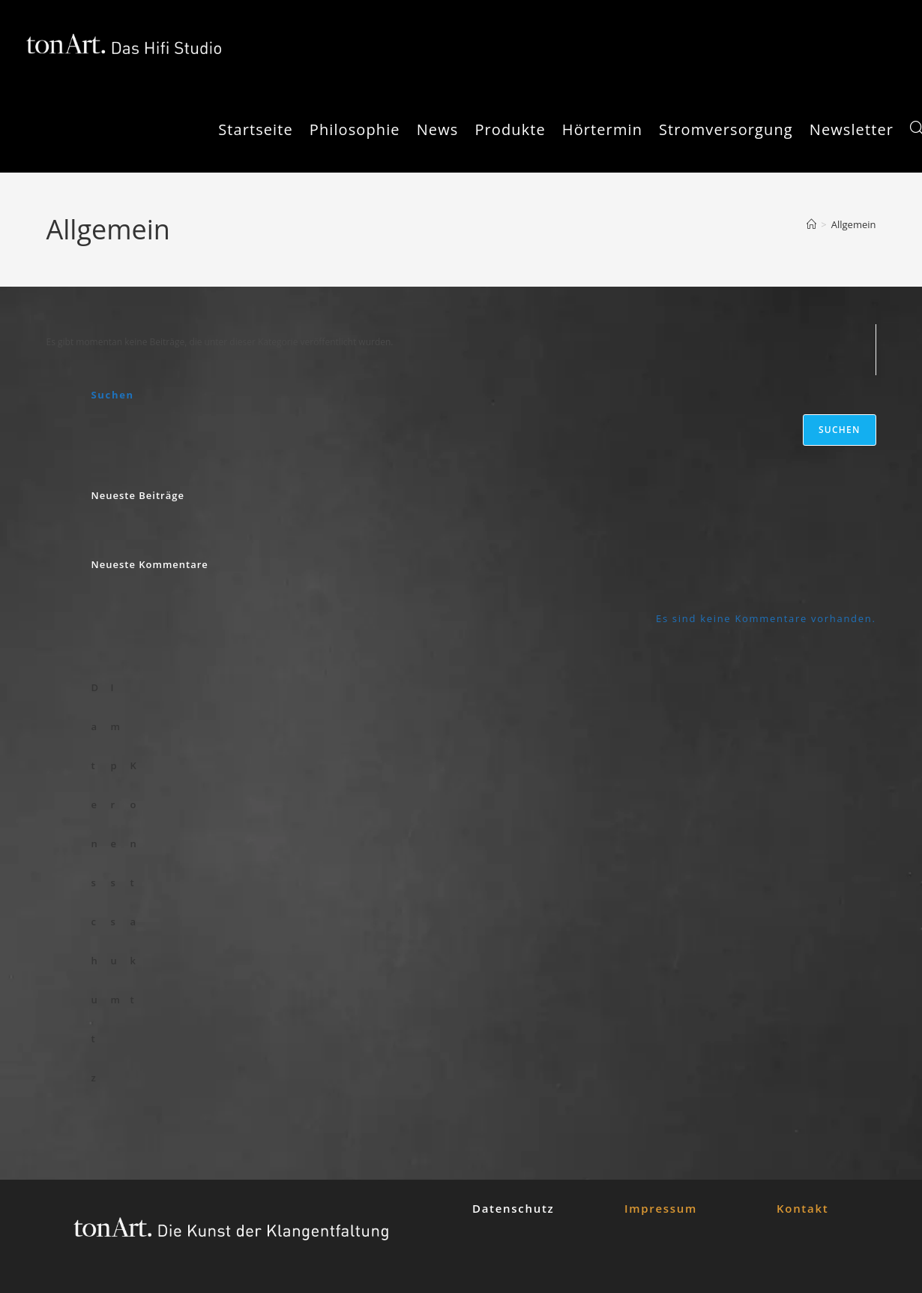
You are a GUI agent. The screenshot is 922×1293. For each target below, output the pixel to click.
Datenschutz (95, 882)
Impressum (116, 843)
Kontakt (133, 882)
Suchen (112, 394)
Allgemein (853, 224)
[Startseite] (811, 224)
